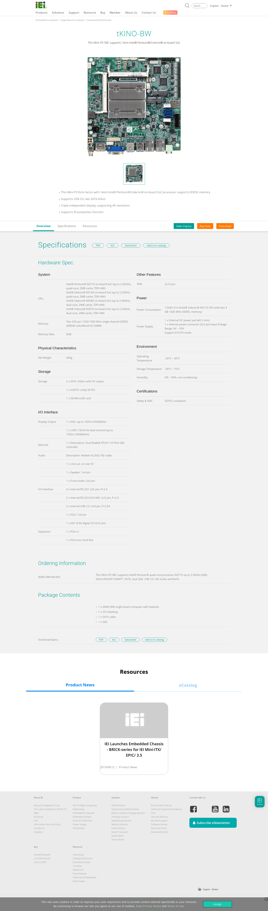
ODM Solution (118, 805)
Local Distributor (42, 858)
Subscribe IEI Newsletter (85, 877)
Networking (78, 809)
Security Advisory (159, 816)
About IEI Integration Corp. (47, 805)
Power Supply (80, 824)
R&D (36, 812)
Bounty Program (159, 820)
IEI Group (38, 816)
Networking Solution (121, 820)
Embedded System (82, 816)
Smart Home (117, 839)
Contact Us (39, 828)
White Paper (79, 881)
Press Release (80, 873)
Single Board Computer (72, 20)
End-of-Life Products (161, 805)
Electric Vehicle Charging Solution (128, 812)
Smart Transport (119, 831)
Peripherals (78, 828)
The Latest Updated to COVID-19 (50, 809)
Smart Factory (118, 828)
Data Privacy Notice (148, 906)
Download (225, 226)
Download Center (160, 831)
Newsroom (78, 869)
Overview (43, 226)
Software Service (159, 824)
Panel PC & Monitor (82, 820)
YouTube (77, 865)
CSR (36, 820)
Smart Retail (117, 835)
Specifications (67, 226)
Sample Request (42, 854)
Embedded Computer (47, 20)
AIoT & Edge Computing (85, 805)
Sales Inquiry (183, 226)
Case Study (78, 854)
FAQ (153, 812)
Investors (38, 831)
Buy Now (205, 226)
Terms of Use (175, 906)
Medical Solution (119, 824)
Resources (90, 226)
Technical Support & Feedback (166, 809)
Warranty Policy (159, 828)
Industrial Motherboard (99, 20)
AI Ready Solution (120, 816)
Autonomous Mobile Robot (125, 809)
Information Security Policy (47, 824)
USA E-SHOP (40, 862)
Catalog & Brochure (82, 858)
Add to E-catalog (156, 245)
